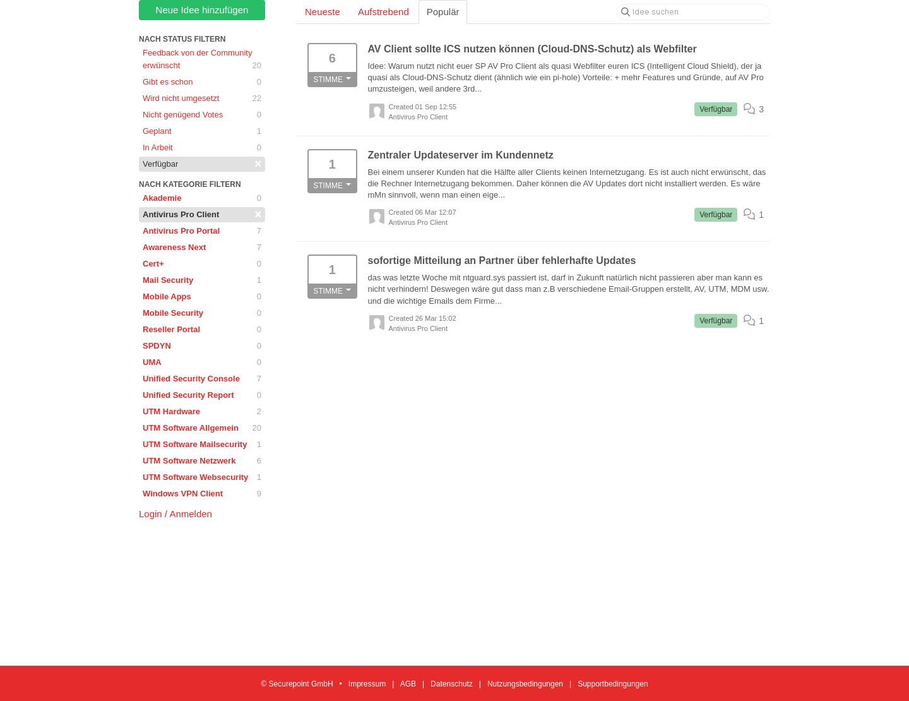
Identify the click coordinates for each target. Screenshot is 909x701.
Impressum (367, 684)
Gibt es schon (202, 82)
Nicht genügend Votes (202, 115)
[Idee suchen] (693, 12)
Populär (443, 11)
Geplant (202, 131)
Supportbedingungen (613, 684)
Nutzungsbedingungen (525, 684)
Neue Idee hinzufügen (202, 9)
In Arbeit (202, 147)
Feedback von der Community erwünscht (202, 60)
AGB (408, 684)
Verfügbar (202, 163)
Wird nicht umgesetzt (202, 98)
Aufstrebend (383, 11)
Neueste (322, 11)
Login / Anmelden (175, 513)
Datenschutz (452, 684)
